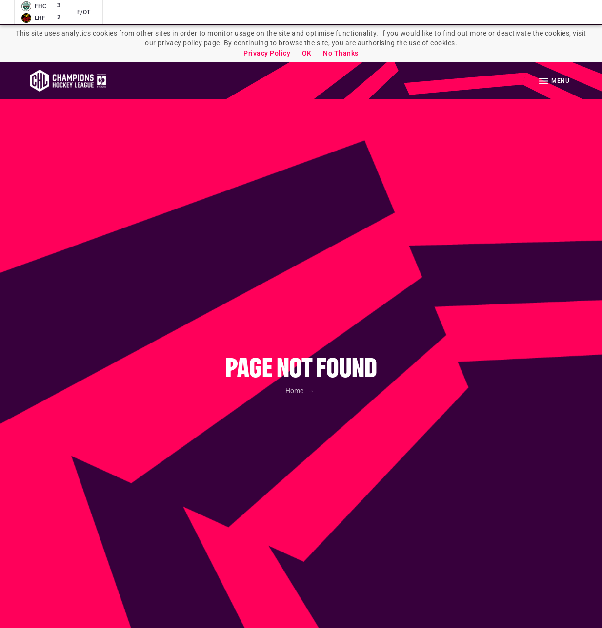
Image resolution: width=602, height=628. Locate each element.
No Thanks (341, 53)
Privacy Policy (266, 53)
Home (295, 391)
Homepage (68, 80)
